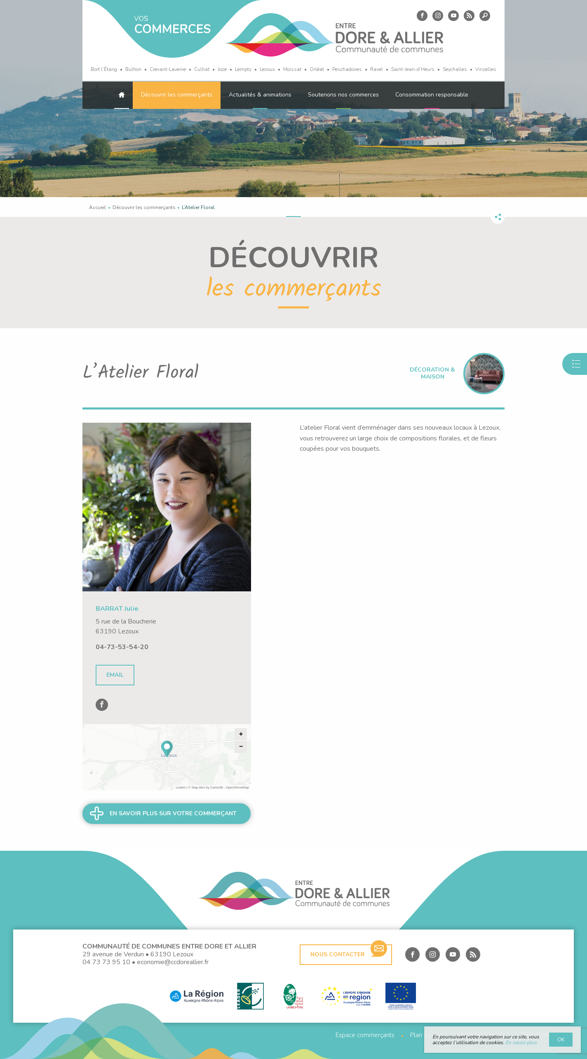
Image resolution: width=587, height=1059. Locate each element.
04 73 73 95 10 (106, 962)
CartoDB (216, 787)
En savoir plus (521, 1042)
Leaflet (180, 787)
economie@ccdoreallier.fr (173, 962)
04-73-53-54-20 (122, 647)
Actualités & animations (260, 95)
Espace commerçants (365, 1035)
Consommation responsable (431, 95)
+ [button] (241, 734)
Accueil (97, 207)
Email (115, 675)
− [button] (241, 746)
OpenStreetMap (237, 787)
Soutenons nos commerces (343, 95)
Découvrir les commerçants (176, 95)
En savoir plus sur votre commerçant (173, 813)
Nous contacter (348, 951)
